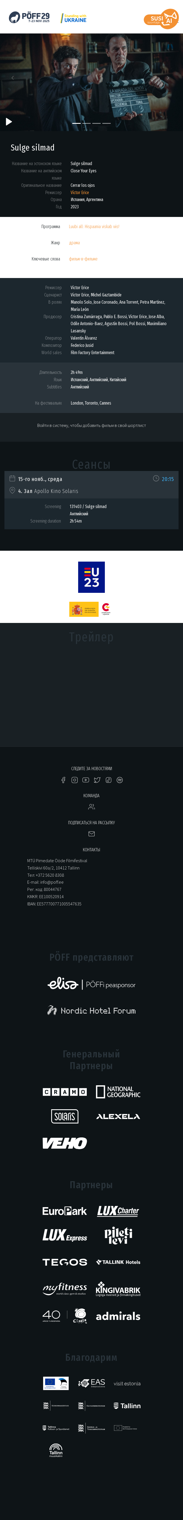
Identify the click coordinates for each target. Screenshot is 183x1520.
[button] (14, 79)
